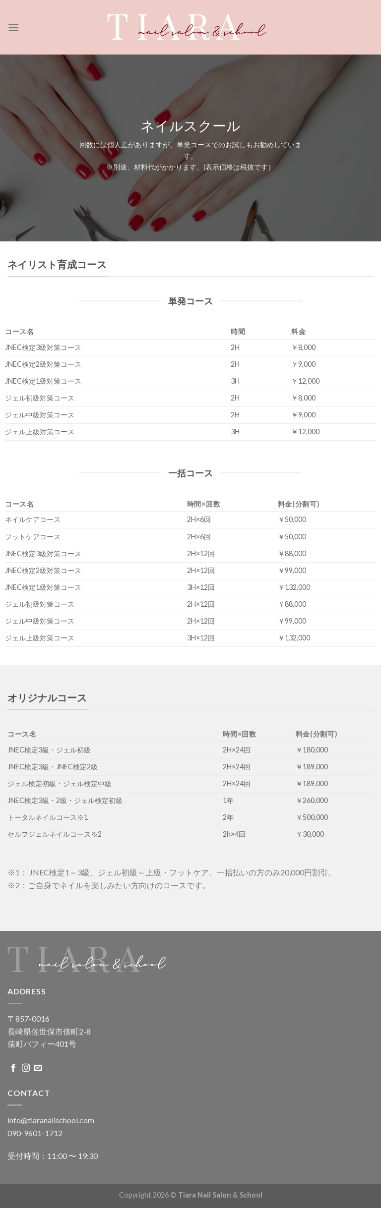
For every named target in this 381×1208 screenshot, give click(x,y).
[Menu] (13, 27)
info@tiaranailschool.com (50, 1120)
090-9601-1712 (35, 1133)
